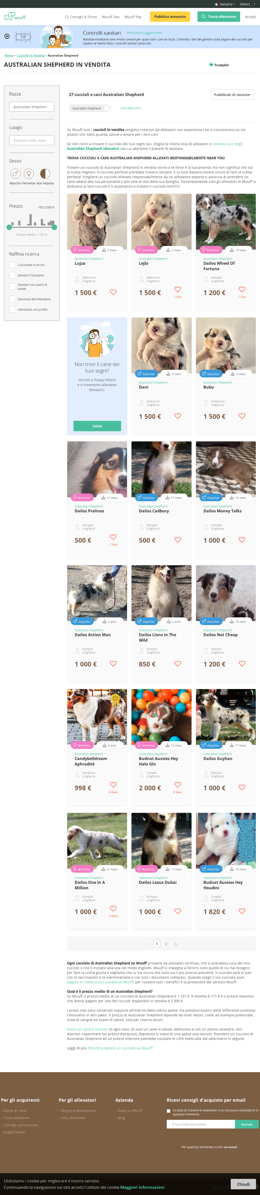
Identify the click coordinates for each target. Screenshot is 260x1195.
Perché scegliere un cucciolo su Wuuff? (120, 1048)
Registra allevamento (78, 1110)
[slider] (9, 227)
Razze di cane (14, 1110)
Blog (121, 1117)
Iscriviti (247, 1124)
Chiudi (243, 1184)
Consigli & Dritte (80, 16)
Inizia (97, 426)
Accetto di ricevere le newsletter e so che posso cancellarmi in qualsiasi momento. (216, 1112)
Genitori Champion (31, 275)
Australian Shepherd (86, 108)
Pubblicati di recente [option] (231, 94)
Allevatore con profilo (32, 309)
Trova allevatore (222, 16)
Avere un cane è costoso (87, 1029)
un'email (230, 1147)
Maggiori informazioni (142, 1187)
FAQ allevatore (73, 1117)
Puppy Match (14, 1132)
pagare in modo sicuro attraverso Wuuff (100, 982)
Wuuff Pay (133, 16)
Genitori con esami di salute (32, 287)
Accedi (250, 16)
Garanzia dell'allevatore (34, 299)
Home (9, 55)
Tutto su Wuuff (130, 1110)
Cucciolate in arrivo (31, 265)
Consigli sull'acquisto (20, 1125)
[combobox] (31, 107)
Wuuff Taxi (111, 16)
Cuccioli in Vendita (31, 55)
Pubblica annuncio (170, 16)
